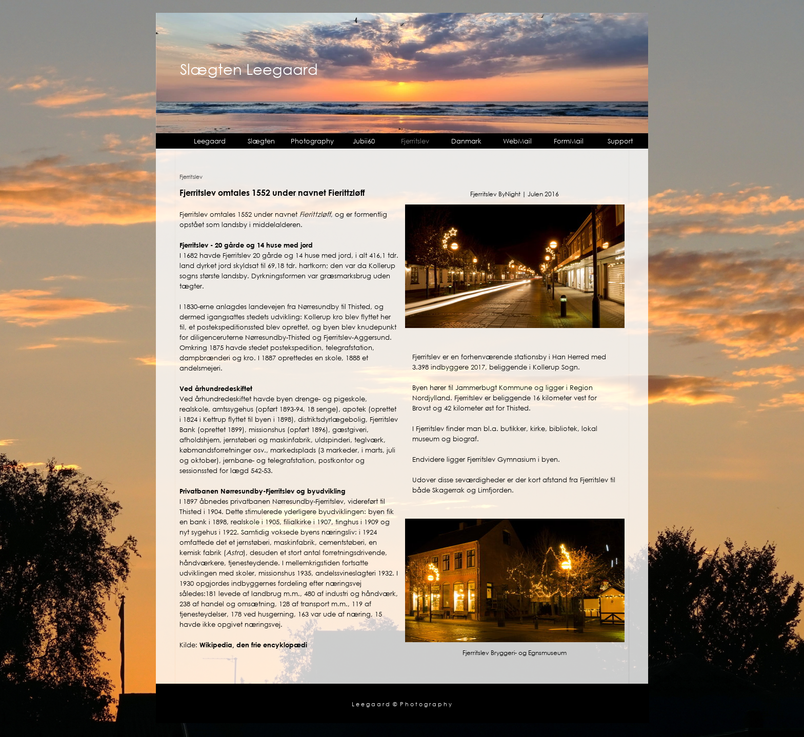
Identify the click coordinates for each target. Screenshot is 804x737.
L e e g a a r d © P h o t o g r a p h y (402, 704)
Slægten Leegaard (249, 68)
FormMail (569, 141)
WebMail (517, 141)
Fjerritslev (415, 141)
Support (620, 141)
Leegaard (210, 141)
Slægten (261, 141)
